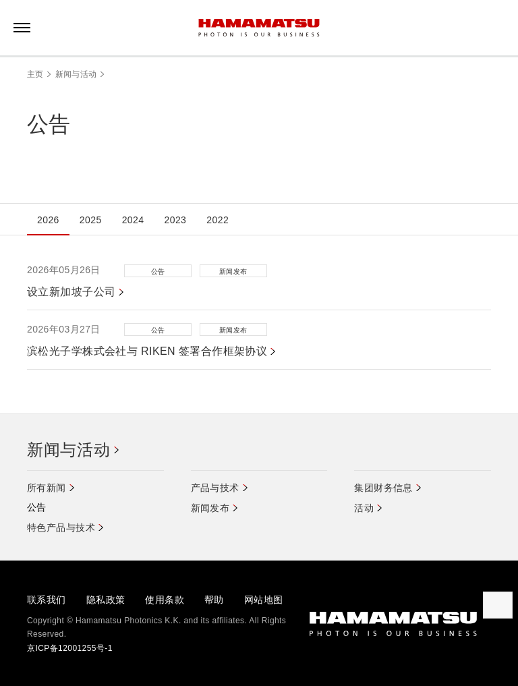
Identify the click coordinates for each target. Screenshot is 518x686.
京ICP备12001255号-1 (70, 648)
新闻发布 (210, 508)
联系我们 (46, 599)
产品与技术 (215, 487)
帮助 (214, 599)
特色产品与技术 (61, 527)
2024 (133, 220)
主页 (35, 74)
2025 (91, 220)
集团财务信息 (383, 487)
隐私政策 (105, 599)
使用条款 (164, 599)
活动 (364, 508)
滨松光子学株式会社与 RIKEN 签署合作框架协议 (147, 351)
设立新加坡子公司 (71, 291)
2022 (217, 220)
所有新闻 (46, 487)
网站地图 (263, 599)
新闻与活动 (76, 74)
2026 (48, 220)
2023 (175, 220)
